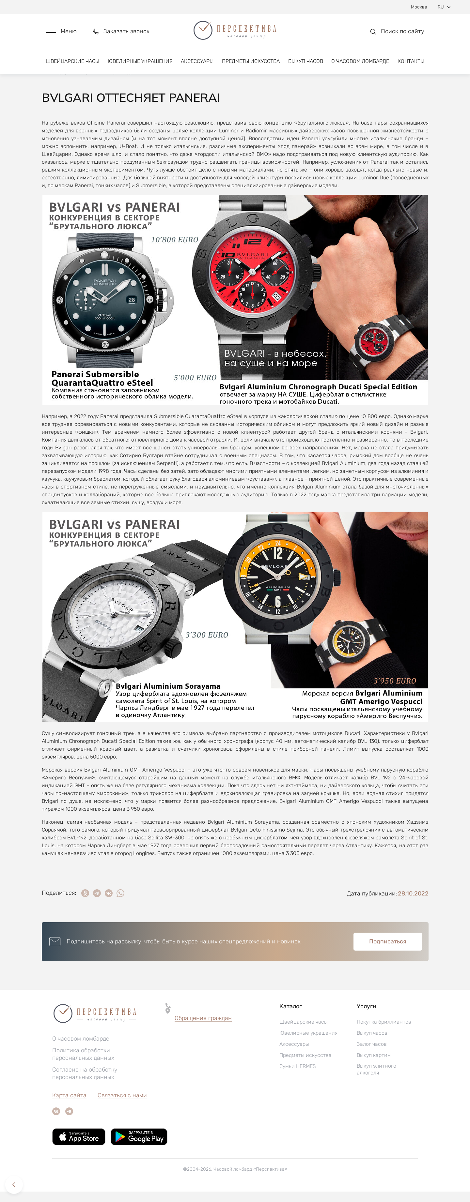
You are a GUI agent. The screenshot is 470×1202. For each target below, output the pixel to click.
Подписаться (387, 951)
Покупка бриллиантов (384, 1032)
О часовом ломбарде (360, 61)
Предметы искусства (251, 61)
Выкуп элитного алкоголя (376, 1079)
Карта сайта (69, 1105)
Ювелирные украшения (140, 61)
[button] (61, 31)
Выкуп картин (374, 1065)
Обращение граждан (203, 1028)
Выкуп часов (305, 61)
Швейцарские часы (72, 61)
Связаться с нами (122, 1105)
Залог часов (372, 1054)
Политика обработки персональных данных (83, 1064)
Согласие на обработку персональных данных (85, 1083)
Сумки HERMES (297, 1077)
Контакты (411, 61)
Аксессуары (197, 61)
